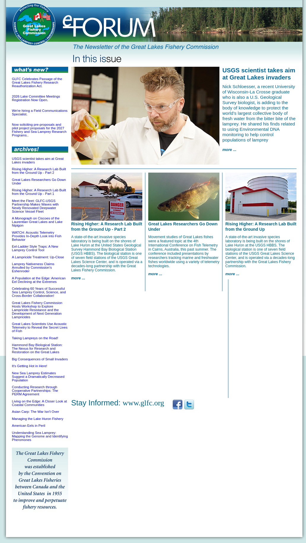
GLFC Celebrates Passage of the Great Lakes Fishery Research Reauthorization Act (37, 82)
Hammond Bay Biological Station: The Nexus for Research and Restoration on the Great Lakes (37, 348)
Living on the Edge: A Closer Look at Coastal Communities (39, 403)
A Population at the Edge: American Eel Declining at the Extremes (39, 280)
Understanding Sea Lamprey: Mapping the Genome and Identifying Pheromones (40, 436)
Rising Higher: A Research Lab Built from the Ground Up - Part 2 (39, 170)
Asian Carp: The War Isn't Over (35, 411)
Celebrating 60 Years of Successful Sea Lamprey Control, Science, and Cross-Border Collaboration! (39, 292)
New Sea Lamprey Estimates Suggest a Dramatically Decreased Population (38, 376)
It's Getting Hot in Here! (29, 366)
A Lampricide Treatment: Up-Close (38, 257)
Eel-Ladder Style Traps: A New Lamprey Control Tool (35, 248)
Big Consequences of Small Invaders (40, 359)
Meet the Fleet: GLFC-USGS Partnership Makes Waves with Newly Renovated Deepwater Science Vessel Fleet (35, 206)
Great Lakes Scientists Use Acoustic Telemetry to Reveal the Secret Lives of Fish (40, 327)
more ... (229, 149)
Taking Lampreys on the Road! (35, 338)
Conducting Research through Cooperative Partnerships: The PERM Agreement (35, 390)
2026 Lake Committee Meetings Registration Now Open (36, 98)
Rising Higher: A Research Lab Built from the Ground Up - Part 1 (39, 191)
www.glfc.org (143, 403)
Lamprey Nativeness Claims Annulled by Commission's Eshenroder (33, 267)
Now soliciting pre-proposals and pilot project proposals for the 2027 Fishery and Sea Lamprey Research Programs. (39, 130)
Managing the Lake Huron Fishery (37, 419)
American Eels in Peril (28, 425)
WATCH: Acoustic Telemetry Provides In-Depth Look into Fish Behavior (36, 236)
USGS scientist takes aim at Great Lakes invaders (258, 74)
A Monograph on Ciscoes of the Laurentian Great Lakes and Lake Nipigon (37, 221)
